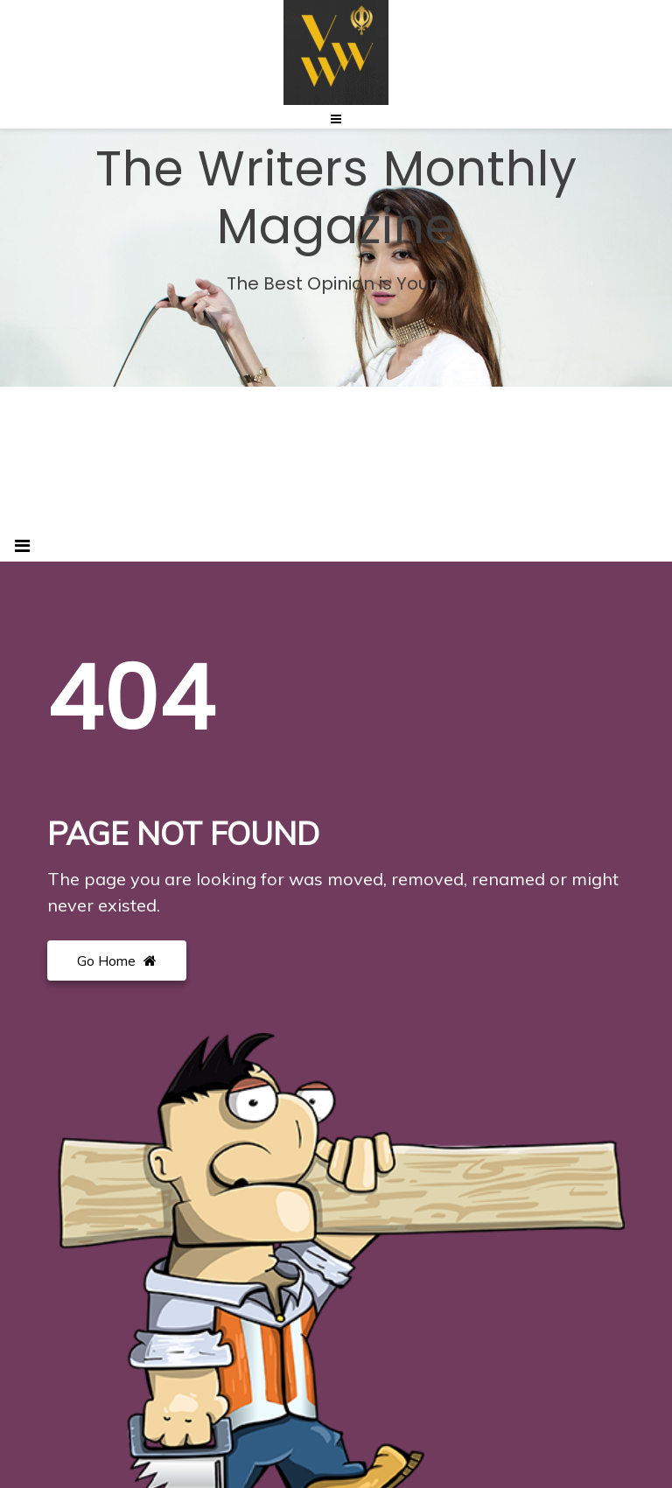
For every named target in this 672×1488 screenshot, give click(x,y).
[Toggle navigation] (22, 546)
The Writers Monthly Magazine (336, 197)
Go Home (117, 960)
